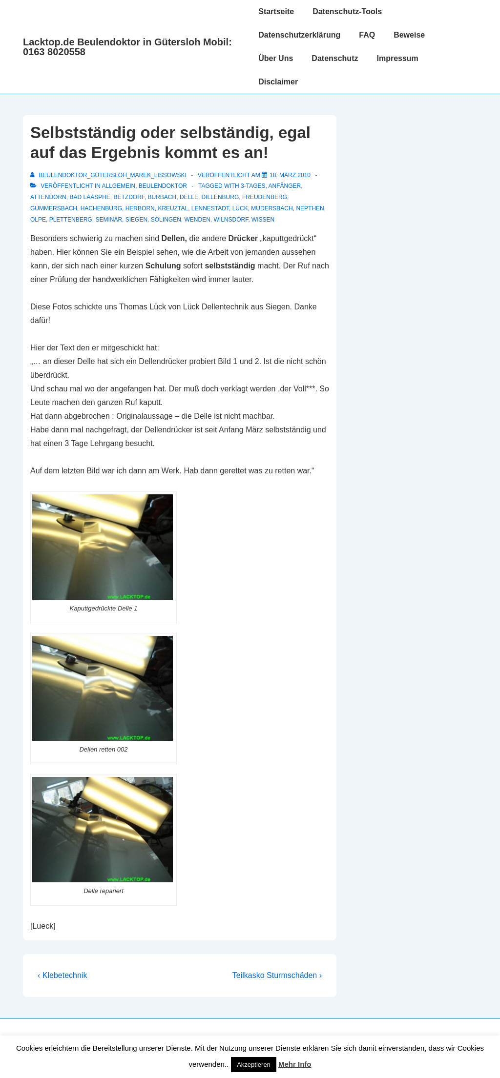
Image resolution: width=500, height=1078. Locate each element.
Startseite (276, 11)
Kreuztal (173, 208)
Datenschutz (335, 58)
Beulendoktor (163, 186)
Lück (240, 208)
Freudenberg (264, 197)
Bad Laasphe (89, 197)
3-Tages (253, 186)
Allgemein (118, 186)
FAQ (367, 35)
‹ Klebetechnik (62, 975)
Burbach (162, 197)
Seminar (108, 219)
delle (189, 197)
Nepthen (310, 208)
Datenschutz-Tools (347, 11)
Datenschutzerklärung (299, 35)
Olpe (38, 219)
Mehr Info (295, 1064)
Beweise (409, 35)
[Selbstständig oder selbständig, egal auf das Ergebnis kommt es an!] (290, 175)
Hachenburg (101, 208)
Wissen (262, 219)
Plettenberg (70, 219)
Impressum (397, 58)
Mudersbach (271, 208)
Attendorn (48, 197)
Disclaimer (278, 82)
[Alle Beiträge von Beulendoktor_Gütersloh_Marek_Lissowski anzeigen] (109, 175)
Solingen (166, 219)
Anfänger (285, 186)
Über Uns (275, 58)
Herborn (140, 208)
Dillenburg (220, 197)
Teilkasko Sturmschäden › (277, 975)
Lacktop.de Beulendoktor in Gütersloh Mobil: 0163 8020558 (127, 47)
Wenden (197, 219)
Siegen (136, 219)
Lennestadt (210, 208)
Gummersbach (53, 208)
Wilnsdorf (230, 219)
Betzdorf (129, 197)
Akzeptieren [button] (254, 1064)
